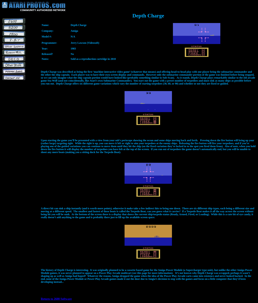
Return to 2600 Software (56, 299)
